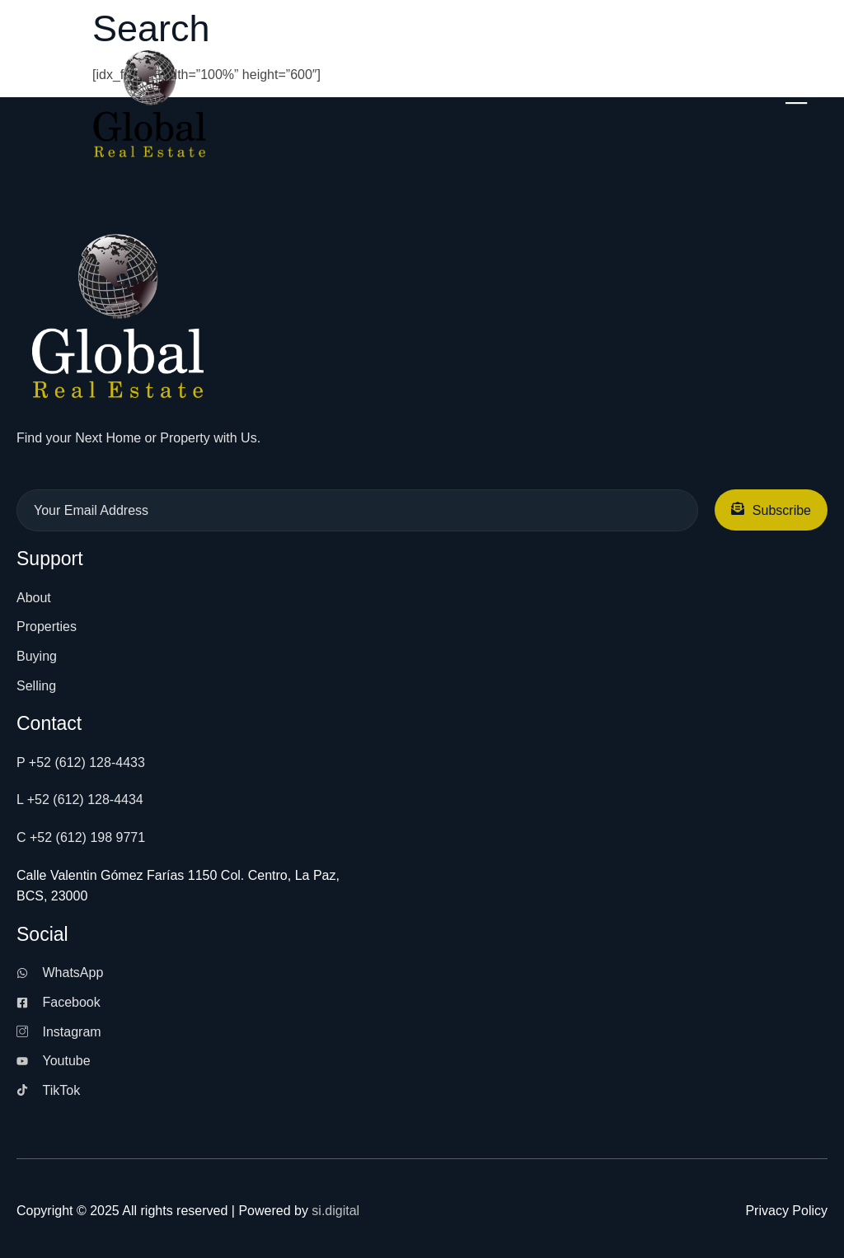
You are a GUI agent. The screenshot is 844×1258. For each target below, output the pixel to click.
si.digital (335, 1211)
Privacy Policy (786, 1211)
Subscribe (771, 509)
